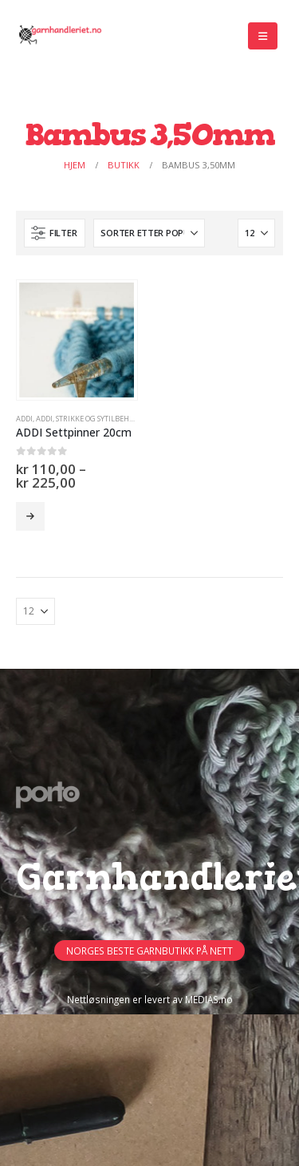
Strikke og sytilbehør (97, 418)
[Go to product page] (76, 340)
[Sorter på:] (149, 233)
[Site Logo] (60, 36)
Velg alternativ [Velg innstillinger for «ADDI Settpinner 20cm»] (30, 516)
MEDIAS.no (209, 999)
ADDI (24, 418)
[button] (262, 35)
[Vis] (256, 233)
